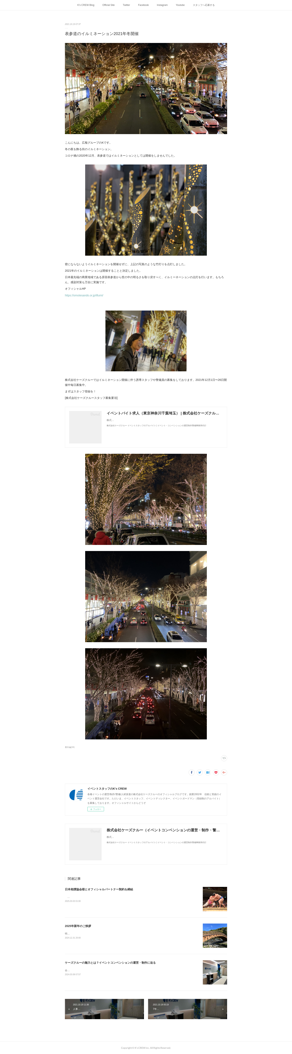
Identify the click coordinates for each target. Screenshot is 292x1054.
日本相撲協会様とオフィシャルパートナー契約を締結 (99, 889)
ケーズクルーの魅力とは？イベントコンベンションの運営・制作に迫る (110, 962)
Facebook (143, 5)
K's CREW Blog (85, 5)
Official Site (108, 5)
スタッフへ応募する (204, 5)
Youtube (180, 5)
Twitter (126, 5)
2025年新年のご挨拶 (78, 926)
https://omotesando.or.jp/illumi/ (84, 295)
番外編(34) (70, 747)
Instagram (162, 5)
